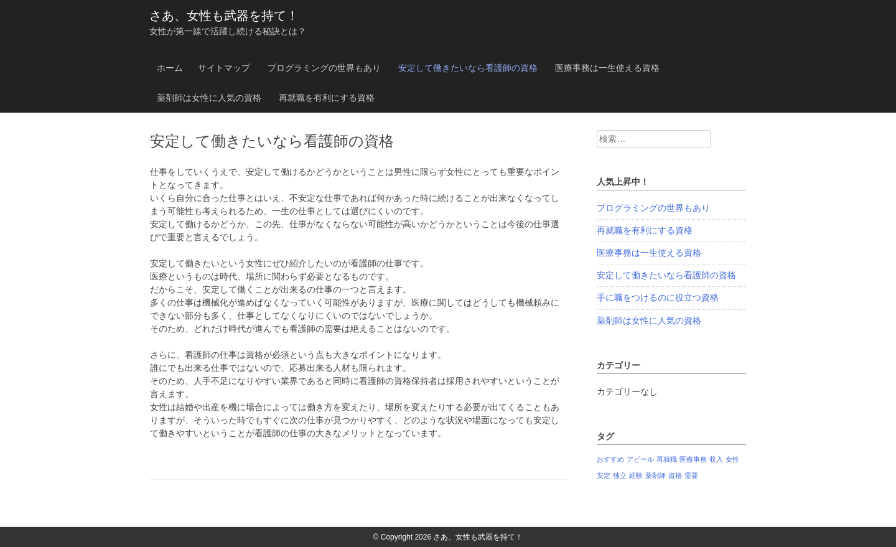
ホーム (170, 68)
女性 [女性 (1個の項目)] (732, 459)
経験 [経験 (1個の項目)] (636, 475)
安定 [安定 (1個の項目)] (603, 475)
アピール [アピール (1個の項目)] (640, 459)
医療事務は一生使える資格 (607, 68)
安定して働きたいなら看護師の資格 (468, 68)
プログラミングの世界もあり (324, 68)
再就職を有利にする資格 (327, 98)
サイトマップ (224, 68)
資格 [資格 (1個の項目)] (675, 475)
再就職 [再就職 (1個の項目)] (666, 459)
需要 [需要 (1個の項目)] (691, 475)
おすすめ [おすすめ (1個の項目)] (610, 459)
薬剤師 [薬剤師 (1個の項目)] (655, 475)
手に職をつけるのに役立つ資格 (658, 297)
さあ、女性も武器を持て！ (224, 15)
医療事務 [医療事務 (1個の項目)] (693, 459)
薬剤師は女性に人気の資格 (209, 98)
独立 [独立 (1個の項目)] (620, 475)
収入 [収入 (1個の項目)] (716, 459)
